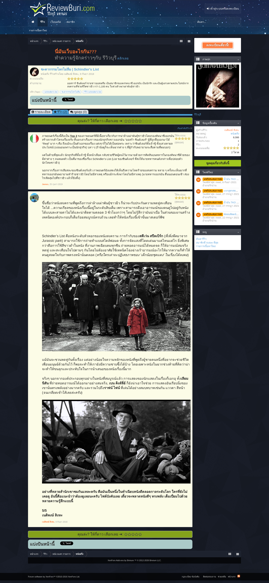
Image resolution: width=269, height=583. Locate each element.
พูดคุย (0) (80, 112)
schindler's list (50, 92)
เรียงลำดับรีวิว (184, 128)
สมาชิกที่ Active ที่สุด (207, 242)
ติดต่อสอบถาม (209, 577)
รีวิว (42, 21)
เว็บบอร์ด (55, 21)
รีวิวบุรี (197, 114)
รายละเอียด (43, 112)
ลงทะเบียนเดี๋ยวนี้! (217, 45)
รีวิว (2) (62, 112)
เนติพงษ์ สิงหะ (71, 74)
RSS (238, 576)
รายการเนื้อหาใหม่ (206, 246)
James (45, 184)
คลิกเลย (123, 58)
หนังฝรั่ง (45, 74)
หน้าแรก (33, 22)
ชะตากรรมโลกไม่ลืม (70, 92)
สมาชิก (71, 21)
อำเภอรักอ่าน (209, 185)
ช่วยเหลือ (222, 577)
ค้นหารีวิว (201, 239)
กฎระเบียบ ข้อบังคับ (190, 577)
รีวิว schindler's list (92, 92)
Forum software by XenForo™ (54, 577)
